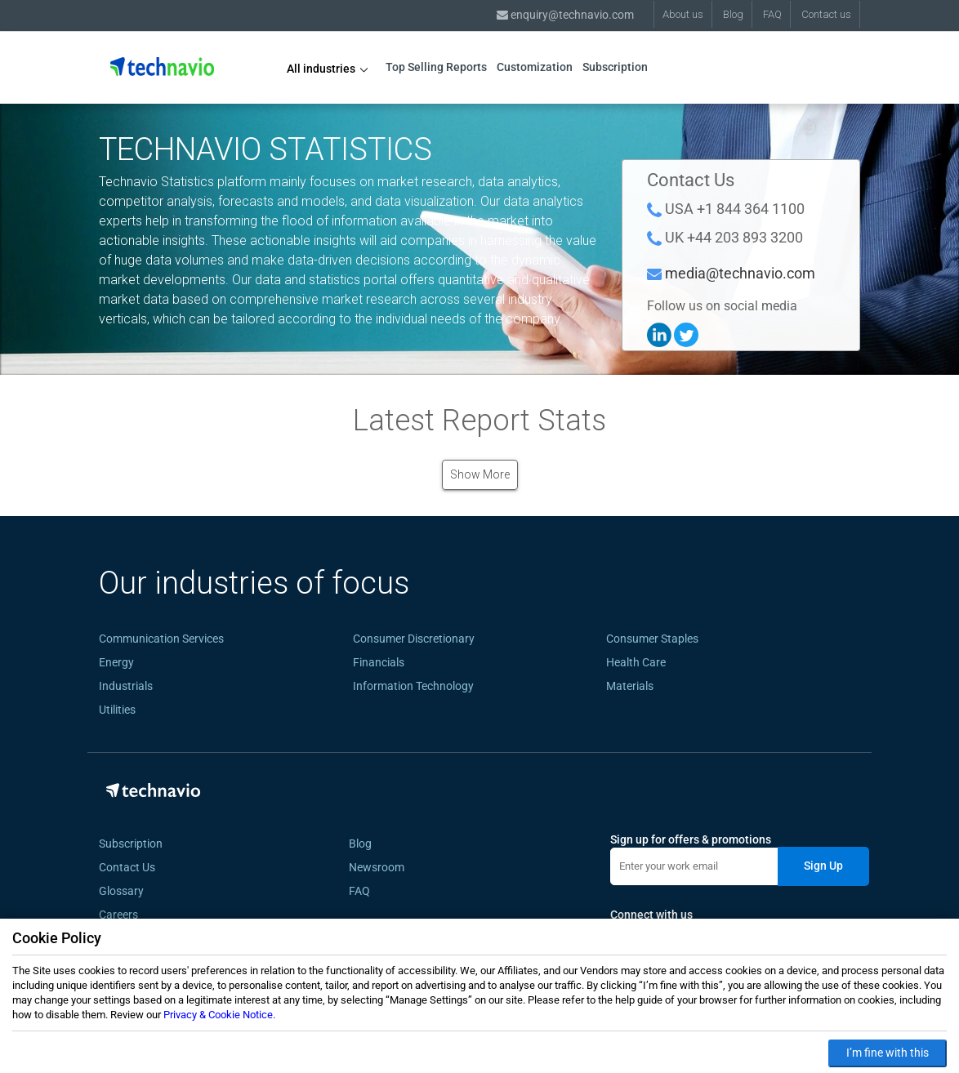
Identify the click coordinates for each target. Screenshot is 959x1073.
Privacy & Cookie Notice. (219, 1014)
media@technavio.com (740, 273)
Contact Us (127, 867)
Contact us (826, 14)
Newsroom (376, 867)
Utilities (117, 709)
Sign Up (823, 865)
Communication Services (161, 638)
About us (682, 14)
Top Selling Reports (436, 66)
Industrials (126, 685)
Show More (480, 474)
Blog (733, 14)
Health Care (636, 662)
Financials (378, 662)
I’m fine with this (887, 1052)
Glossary (121, 890)
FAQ (772, 14)
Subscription (615, 66)
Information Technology (413, 685)
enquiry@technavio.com (565, 14)
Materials (629, 685)
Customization (535, 66)
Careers (118, 914)
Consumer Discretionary (414, 638)
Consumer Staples (652, 638)
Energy (116, 662)
